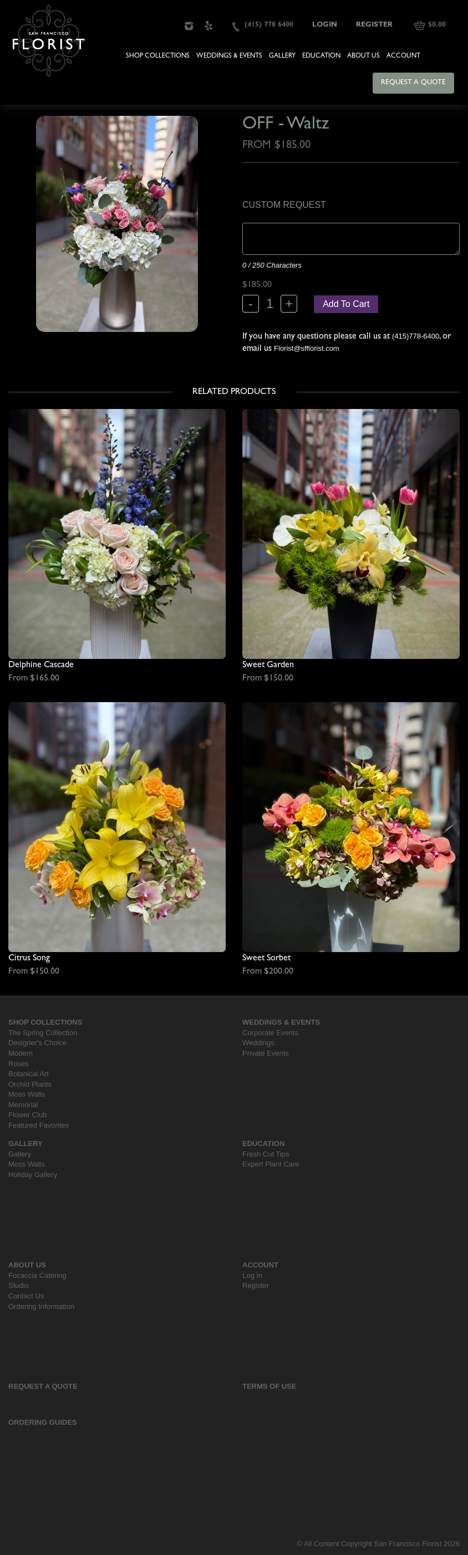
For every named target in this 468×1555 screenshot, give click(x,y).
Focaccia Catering (37, 1275)
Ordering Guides (42, 1422)
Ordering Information (41, 1306)
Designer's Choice (37, 1043)
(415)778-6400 (415, 336)
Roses (18, 1064)
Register (374, 25)
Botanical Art (28, 1074)
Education (321, 56)
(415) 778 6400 (269, 25)
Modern (20, 1053)
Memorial (23, 1105)
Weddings (258, 1043)
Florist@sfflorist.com (306, 348)
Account (403, 56)
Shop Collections (158, 56)
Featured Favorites (38, 1125)
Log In (252, 1275)
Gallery (282, 56)
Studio (18, 1285)
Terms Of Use (269, 1386)
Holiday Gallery (32, 1174)
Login (324, 25)
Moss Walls (26, 1094)
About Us (363, 56)
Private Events (265, 1053)
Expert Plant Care (270, 1164)
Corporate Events (270, 1033)
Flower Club (27, 1115)
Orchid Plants (30, 1084)
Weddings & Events (229, 56)
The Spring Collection (42, 1033)
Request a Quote (413, 82)
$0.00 (437, 25)
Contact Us (26, 1296)
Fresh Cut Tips (265, 1154)
